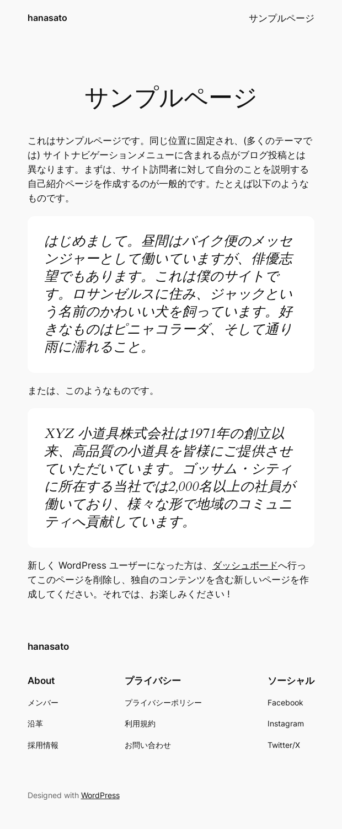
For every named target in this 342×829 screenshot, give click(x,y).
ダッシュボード (245, 565)
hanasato (47, 18)
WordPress (100, 795)
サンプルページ (281, 18)
